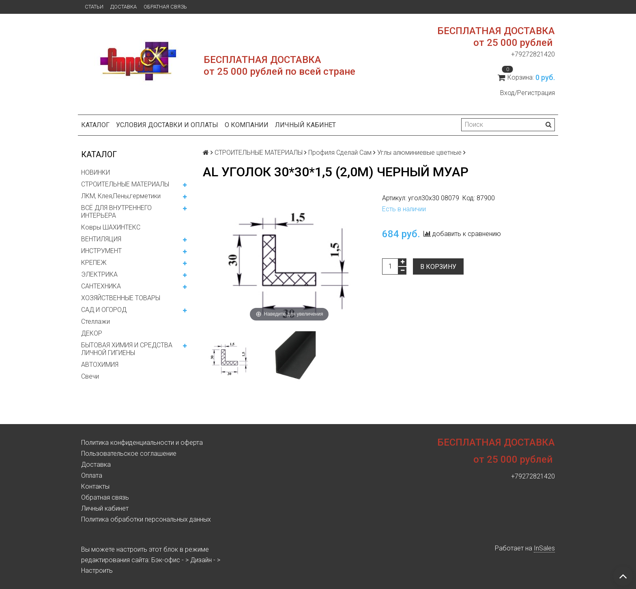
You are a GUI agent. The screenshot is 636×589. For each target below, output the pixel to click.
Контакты (95, 486)
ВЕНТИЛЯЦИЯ (101, 239)
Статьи (94, 7)
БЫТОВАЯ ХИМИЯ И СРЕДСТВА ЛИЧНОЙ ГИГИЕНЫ (126, 349)
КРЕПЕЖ (94, 262)
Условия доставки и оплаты (167, 125)
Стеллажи (95, 321)
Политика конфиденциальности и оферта (142, 442)
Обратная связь (165, 7)
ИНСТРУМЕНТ (101, 251)
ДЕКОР (91, 333)
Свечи (90, 376)
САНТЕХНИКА (101, 286)
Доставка (123, 7)
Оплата (91, 475)
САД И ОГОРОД (104, 310)
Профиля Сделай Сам (340, 152)
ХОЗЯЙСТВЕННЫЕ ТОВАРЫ (120, 298)
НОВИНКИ (95, 172)
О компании (247, 125)
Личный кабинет (305, 125)
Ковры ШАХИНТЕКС (110, 227)
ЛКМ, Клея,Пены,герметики (121, 196)
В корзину (438, 267)
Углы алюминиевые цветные (419, 152)
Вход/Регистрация (527, 93)
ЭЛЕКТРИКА (99, 274)
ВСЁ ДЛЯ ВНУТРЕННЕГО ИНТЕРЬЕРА (116, 211)
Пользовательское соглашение (128, 453)
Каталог (95, 125)
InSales (544, 548)
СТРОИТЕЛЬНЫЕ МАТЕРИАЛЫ (125, 184)
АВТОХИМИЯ (99, 364)
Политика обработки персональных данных (146, 519)
